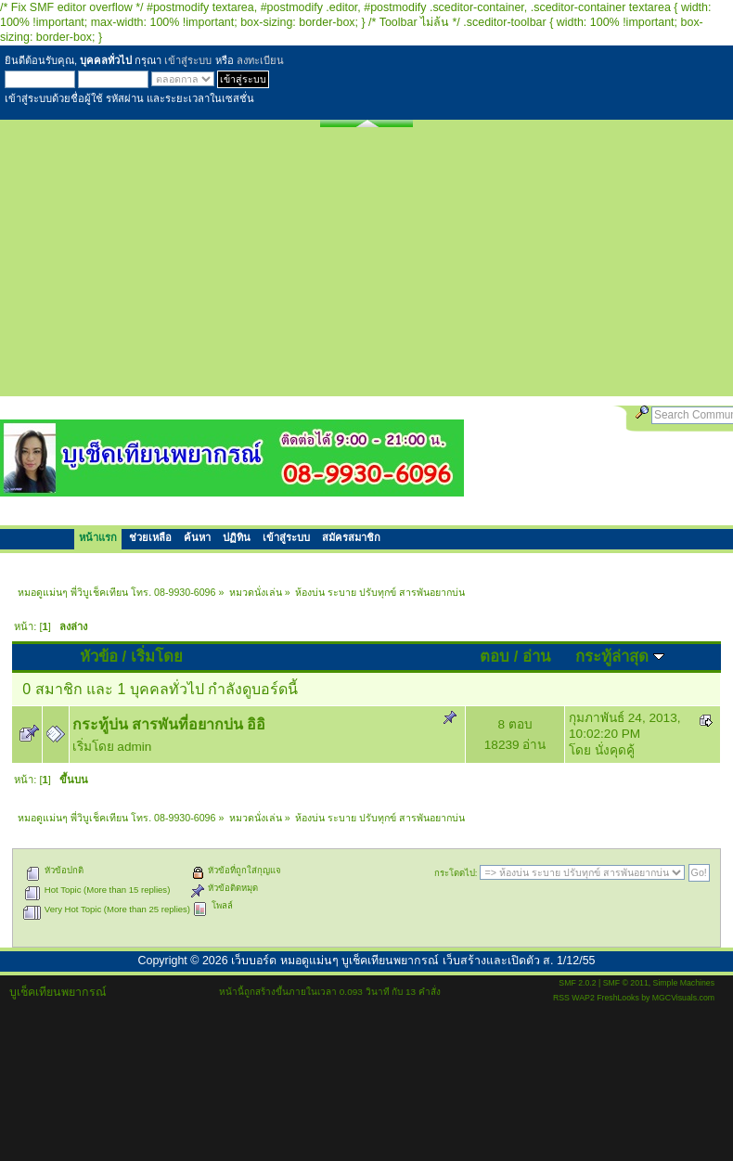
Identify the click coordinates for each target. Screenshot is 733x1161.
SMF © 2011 (626, 982)
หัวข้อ (99, 656)
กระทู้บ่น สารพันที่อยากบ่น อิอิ (169, 724)
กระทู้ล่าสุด (619, 656)
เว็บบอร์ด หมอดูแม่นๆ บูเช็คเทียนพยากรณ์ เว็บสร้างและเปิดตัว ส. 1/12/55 (413, 960)
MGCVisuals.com (683, 997)
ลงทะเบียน (260, 60)
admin (134, 747)
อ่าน (536, 656)
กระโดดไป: (456, 873)
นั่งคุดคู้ (615, 750)
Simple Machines (683, 982)
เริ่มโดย (157, 656)
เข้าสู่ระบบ (188, 60)
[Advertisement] (366, 266)
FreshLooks (618, 997)
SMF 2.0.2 (577, 982)
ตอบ (494, 656)
